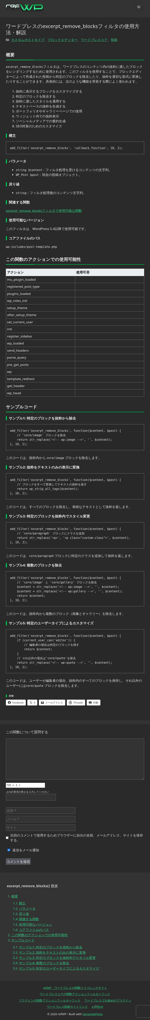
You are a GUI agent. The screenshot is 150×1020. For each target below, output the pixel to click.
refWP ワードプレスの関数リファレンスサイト (75, 988)
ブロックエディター (63, 40)
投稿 (114, 40)
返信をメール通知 (22, 850)
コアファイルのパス (34, 929)
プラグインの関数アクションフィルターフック (49, 1000)
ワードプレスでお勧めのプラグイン (107, 1000)
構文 (22, 903)
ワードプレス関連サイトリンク (67, 1007)
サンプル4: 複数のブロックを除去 (44, 963)
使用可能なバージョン (35, 924)
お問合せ (97, 1007)
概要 (14, 896)
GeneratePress (93, 1014)
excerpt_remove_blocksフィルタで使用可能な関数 (44, 210)
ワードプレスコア (94, 40)
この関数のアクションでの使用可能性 (39, 935)
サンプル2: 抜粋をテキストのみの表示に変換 (52, 952)
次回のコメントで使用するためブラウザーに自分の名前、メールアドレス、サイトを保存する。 (76, 838)
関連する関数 (29, 919)
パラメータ (27, 908)
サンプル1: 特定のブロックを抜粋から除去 (50, 947)
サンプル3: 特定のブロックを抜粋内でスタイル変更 (57, 957)
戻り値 (24, 914)
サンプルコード (23, 940)
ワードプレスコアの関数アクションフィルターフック (75, 994)
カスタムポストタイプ (27, 40)
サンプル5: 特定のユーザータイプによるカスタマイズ (59, 968)
